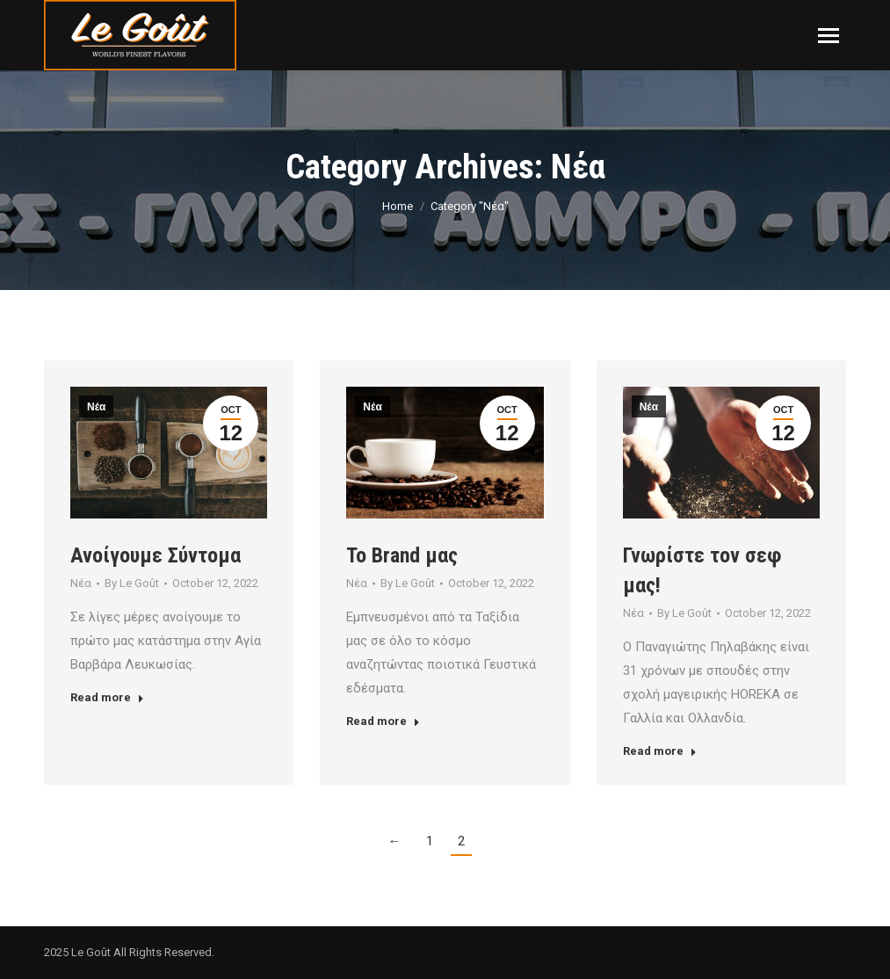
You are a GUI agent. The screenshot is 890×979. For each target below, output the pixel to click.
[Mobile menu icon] (828, 35)
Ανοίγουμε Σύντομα (155, 555)
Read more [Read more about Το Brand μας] (383, 721)
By (132, 583)
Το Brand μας (402, 555)
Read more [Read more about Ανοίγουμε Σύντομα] (107, 697)
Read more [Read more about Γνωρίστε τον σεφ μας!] (660, 751)
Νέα (96, 407)
